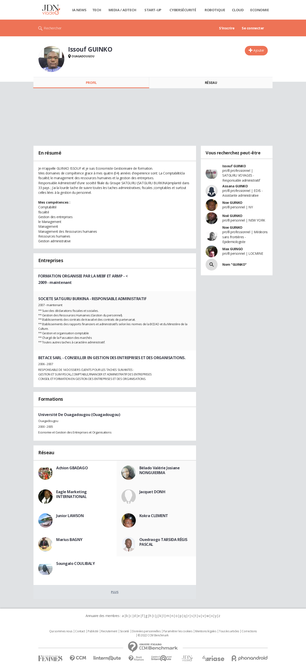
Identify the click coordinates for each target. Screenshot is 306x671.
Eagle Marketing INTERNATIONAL (71, 494)
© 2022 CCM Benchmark (153, 635)
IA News (79, 9)
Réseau (211, 82)
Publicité (93, 631)
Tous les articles (229, 631)
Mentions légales (205, 631)
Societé (124, 631)
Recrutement (109, 631)
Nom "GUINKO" (234, 264)
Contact (80, 631)
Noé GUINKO (232, 215)
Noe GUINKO (232, 202)
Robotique (215, 9)
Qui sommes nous (60, 631)
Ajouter (258, 50)
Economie (259, 9)
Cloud (238, 9)
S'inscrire (227, 28)
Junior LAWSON (70, 515)
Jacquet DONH (152, 491)
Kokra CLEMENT (153, 515)
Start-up (152, 9)
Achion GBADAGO (72, 468)
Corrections (249, 631)
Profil (91, 82)
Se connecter (253, 28)
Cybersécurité (182, 9)
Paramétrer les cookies (177, 631)
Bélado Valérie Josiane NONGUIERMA (159, 470)
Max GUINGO (232, 249)
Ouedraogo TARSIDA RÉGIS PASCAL (163, 542)
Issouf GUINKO (234, 166)
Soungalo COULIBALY (75, 563)
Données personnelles (146, 631)
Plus (114, 592)
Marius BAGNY (69, 539)
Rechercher (53, 28)
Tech (96, 9)
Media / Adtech (122, 9)
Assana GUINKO (235, 186)
